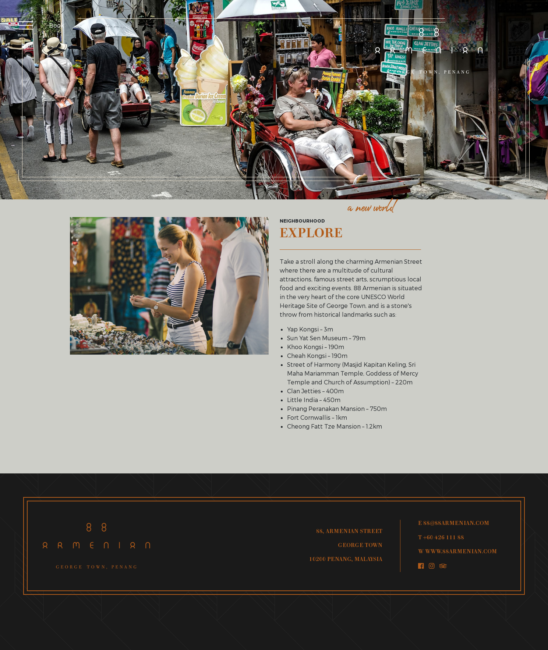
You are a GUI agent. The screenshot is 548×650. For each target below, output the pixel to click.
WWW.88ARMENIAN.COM (461, 552)
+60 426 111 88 (443, 538)
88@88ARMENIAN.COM (456, 523)
